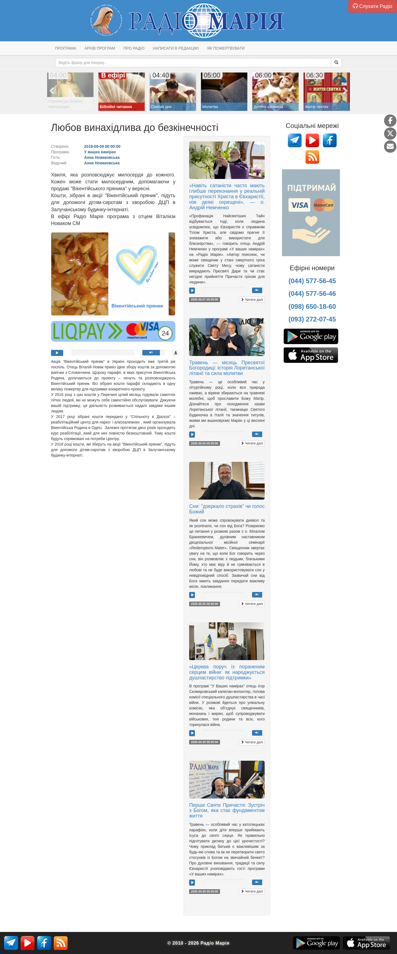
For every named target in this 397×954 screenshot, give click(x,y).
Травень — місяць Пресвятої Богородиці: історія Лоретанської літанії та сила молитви (227, 368)
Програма (65, 48)
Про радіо (134, 48)
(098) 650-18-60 (312, 306)
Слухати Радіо (372, 6)
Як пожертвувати (226, 48)
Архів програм (99, 48)
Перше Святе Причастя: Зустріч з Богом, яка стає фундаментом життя (227, 810)
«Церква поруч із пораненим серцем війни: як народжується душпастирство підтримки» (227, 672)
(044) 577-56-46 (312, 293)
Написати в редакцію (176, 48)
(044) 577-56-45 (312, 281)
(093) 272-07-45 (312, 319)
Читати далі (252, 300)
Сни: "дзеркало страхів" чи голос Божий (227, 508)
